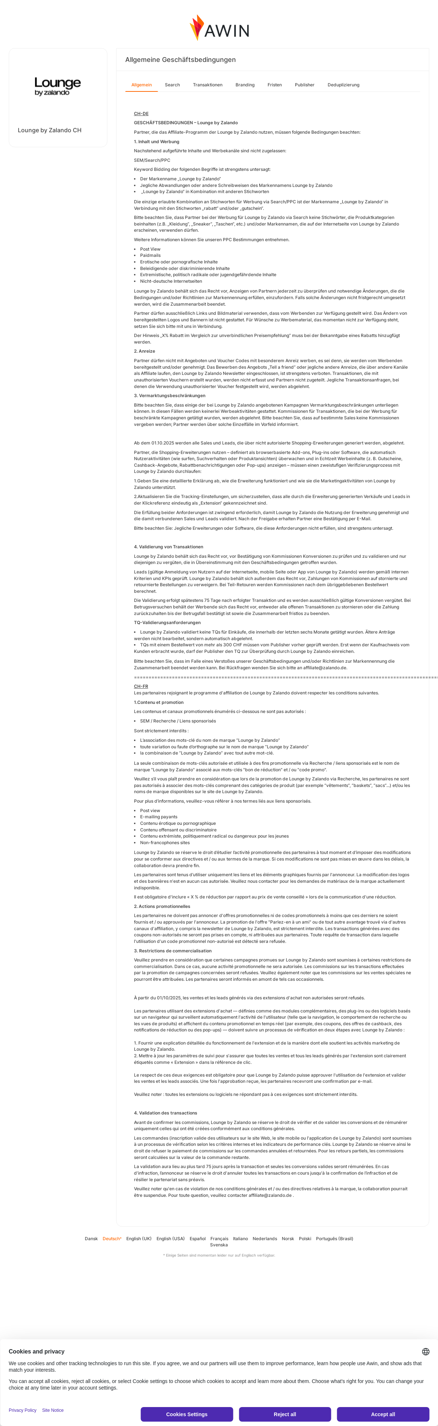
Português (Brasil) (335, 1238)
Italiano (240, 1238)
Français (219, 1238)
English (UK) (139, 1238)
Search (172, 84)
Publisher (305, 84)
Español (198, 1238)
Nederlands (265, 1238)
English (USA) (171, 1238)
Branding (245, 84)
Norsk (288, 1238)
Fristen (275, 84)
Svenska (219, 1244)
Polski (305, 1238)
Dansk (91, 1238)
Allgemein (141, 84)
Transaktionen (207, 84)
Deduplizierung (343, 84)
